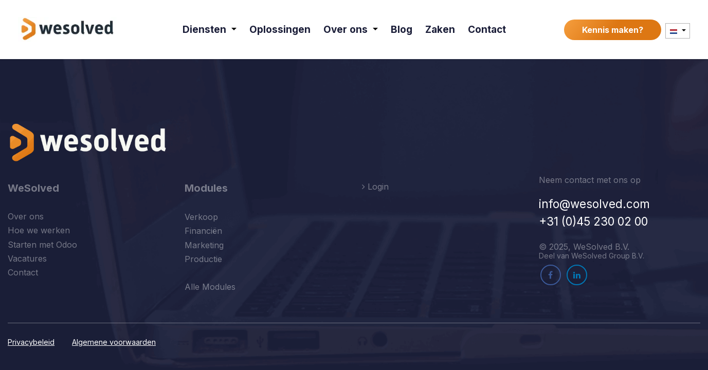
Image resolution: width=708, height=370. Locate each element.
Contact (23, 272)
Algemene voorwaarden (114, 342)
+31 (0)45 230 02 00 (593, 221)
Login (375, 186)
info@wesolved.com (594, 204)
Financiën (203, 231)
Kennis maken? (612, 30)
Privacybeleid (31, 342)
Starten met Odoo (42, 244)
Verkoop (201, 217)
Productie (203, 259)
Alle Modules (210, 287)
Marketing (204, 245)
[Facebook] (550, 275)
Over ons (26, 216)
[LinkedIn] (577, 275)
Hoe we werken (39, 230)
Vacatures (27, 258)
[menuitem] (210, 29)
